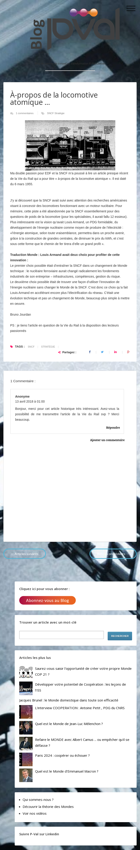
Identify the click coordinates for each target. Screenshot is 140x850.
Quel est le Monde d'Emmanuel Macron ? (66, 771)
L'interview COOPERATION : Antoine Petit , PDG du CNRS (80, 708)
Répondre (113, 427)
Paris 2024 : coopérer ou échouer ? (62, 755)
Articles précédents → (113, 554)
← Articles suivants (24, 554)
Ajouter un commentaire (107, 440)
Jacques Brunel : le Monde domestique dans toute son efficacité (68, 700)
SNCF (51, 113)
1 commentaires (25, 113)
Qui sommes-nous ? (38, 799)
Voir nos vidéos (35, 813)
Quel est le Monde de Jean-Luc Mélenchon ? (69, 723)
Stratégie (59, 113)
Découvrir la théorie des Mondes (48, 806)
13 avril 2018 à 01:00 (30, 401)
